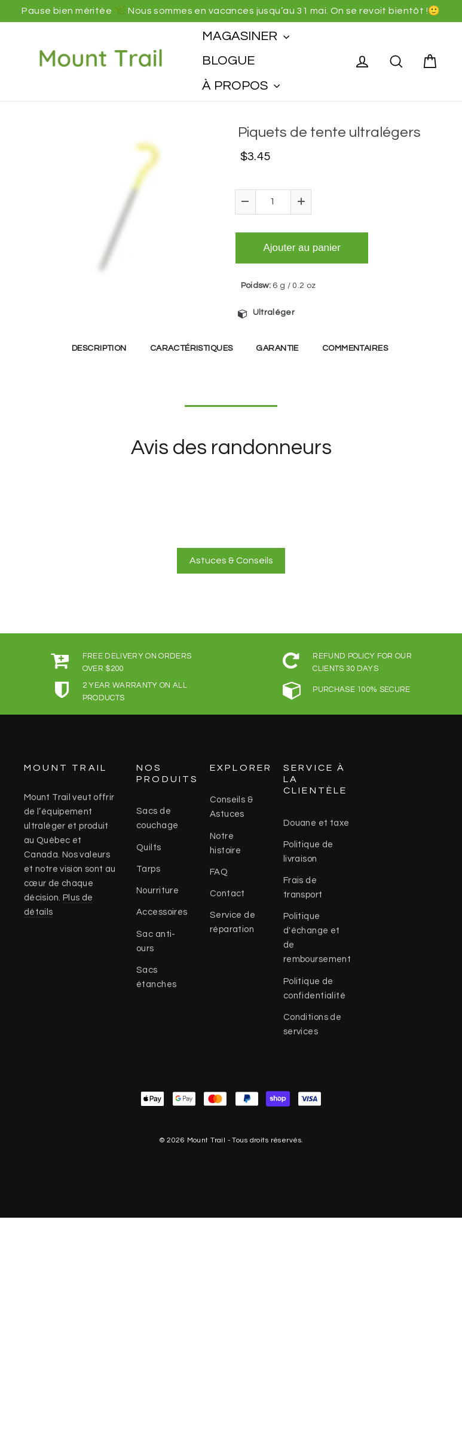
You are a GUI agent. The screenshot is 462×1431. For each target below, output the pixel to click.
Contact (227, 888)
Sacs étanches (156, 972)
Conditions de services (312, 1019)
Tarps (148, 864)
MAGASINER (245, 36)
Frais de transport (303, 882)
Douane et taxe (316, 818)
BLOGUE (228, 61)
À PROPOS (241, 86)
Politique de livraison (308, 847)
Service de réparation (232, 917)
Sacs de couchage (157, 813)
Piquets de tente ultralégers (329, 132)
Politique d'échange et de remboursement (317, 933)
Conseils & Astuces (231, 802)
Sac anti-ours (156, 936)
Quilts (148, 842)
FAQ (219, 867)
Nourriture (157, 885)
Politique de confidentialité (314, 983)
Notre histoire (225, 838)
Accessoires (162, 907)
